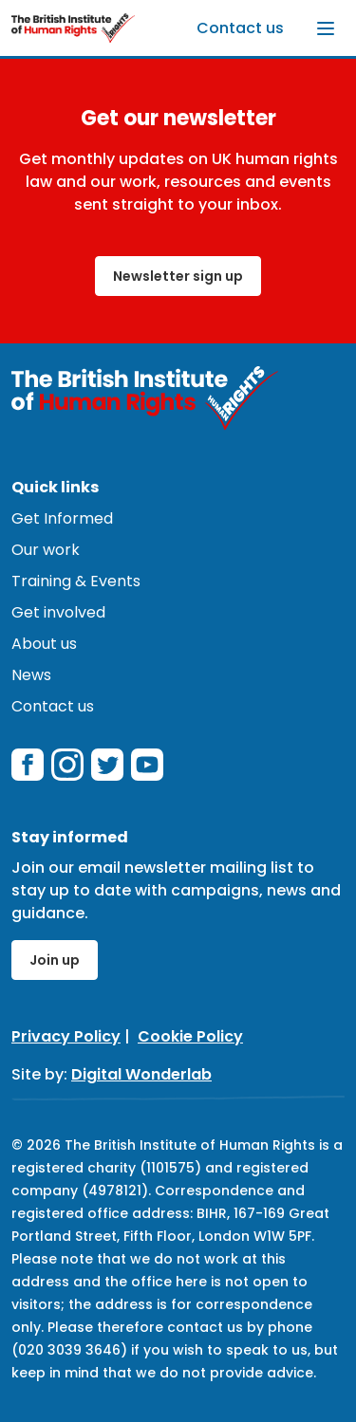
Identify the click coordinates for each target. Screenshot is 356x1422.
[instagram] (67, 764)
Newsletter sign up (178, 276)
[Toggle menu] (326, 28)
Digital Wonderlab (141, 1074)
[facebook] (27, 764)
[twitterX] (107, 764)
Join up (54, 960)
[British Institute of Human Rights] (73, 28)
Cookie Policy (190, 1036)
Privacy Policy (66, 1036)
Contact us (240, 28)
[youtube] (147, 764)
